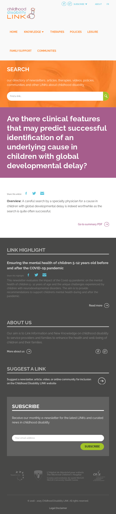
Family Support (21, 50)
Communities (46, 50)
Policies (76, 31)
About (98, 4)
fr (108, 4)
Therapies (57, 31)
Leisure (92, 31)
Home (13, 31)
